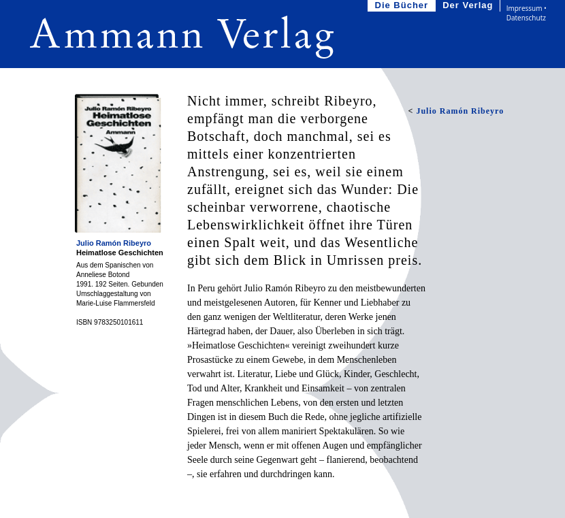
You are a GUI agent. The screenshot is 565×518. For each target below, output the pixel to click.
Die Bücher (403, 6)
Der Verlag (469, 6)
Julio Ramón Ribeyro (113, 243)
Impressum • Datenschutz (526, 12)
